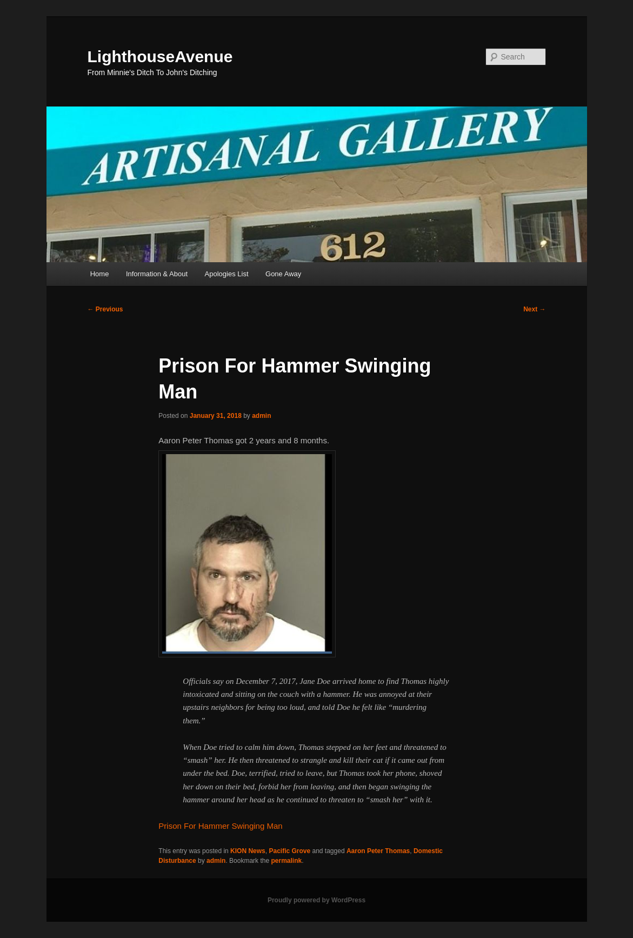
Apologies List (227, 274)
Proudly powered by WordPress (316, 900)
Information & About (157, 274)
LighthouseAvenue (160, 56)
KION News (247, 851)
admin (261, 416)
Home (99, 274)
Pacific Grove (289, 851)
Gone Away (283, 274)
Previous (105, 309)
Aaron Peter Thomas (378, 851)
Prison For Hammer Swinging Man (220, 825)
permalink (286, 860)
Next (534, 309)
